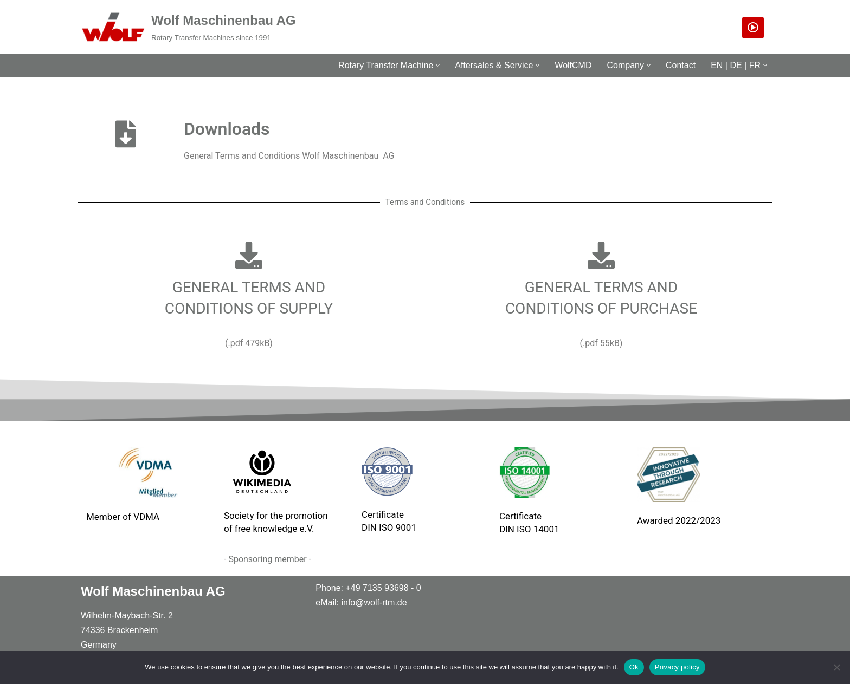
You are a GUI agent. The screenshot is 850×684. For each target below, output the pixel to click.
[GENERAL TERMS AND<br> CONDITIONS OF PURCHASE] (601, 255)
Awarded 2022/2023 (678, 520)
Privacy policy (677, 667)
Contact (681, 65)
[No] (836, 667)
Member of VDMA (122, 516)
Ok (634, 667)
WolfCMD (573, 65)
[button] (438, 65)
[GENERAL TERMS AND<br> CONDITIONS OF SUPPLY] (248, 255)
